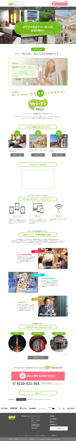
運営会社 (16, 439)
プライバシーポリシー (23, 439)
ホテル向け (34, 422)
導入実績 (52, 416)
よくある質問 (57, 8)
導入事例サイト (53, 424)
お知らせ (52, 421)
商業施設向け (34, 428)
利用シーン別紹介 (35, 420)
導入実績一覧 (38, 8)
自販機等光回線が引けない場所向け (35, 425)
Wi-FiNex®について (36, 416)
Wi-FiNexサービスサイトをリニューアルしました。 (39, 399)
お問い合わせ (11, 439)
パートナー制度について (59, 428)
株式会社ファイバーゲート (57, 1)
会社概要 (66, 1)
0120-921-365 (28, 383)
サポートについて (35, 418)
